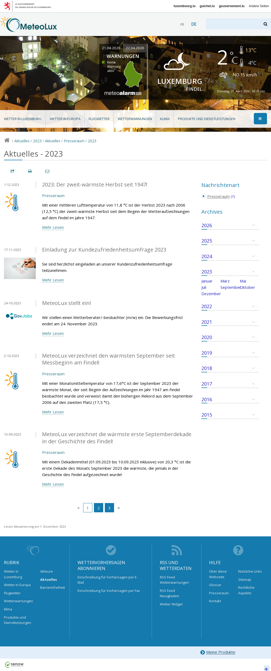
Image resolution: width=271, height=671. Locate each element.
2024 (206, 256)
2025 (206, 241)
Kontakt (215, 601)
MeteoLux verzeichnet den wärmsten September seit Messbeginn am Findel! (108, 359)
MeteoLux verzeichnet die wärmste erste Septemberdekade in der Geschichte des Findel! (116, 438)
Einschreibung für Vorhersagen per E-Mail (108, 580)
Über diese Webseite (218, 574)
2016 (206, 399)
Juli (203, 287)
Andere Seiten (259, 6)
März (225, 281)
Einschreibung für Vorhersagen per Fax (109, 590)
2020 (206, 337)
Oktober (247, 287)
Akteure (46, 571)
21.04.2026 (111, 47)
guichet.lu (207, 6)
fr (182, 24)
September (230, 287)
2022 (206, 306)
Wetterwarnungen (135, 118)
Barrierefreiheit (51, 587)
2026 (206, 225)
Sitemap (244, 579)
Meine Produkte (217, 652)
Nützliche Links (250, 571)
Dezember (211, 293)
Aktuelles (22, 140)
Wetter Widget (171, 604)
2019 (206, 353)
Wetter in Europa (65, 118)
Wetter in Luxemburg (23, 118)
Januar (207, 281)
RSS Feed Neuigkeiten (169, 593)
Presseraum (74, 140)
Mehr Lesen (53, 227)
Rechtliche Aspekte (246, 590)
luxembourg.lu (185, 6)
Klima (165, 118)
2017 (206, 384)
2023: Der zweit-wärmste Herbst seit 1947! (94, 184)
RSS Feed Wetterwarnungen (174, 580)
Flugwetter (99, 118)
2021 (206, 322)
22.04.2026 (135, 47)
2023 (37, 140)
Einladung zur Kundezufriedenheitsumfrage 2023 (104, 249)
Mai (243, 281)
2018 (206, 368)
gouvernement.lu (232, 6)
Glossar (215, 584)
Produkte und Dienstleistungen (206, 118)
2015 (206, 415)
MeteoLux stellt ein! (66, 303)
